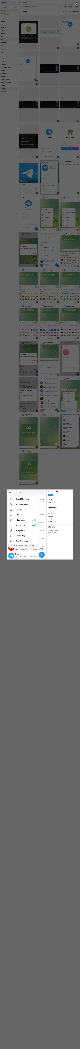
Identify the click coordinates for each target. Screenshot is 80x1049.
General (50, 495)
